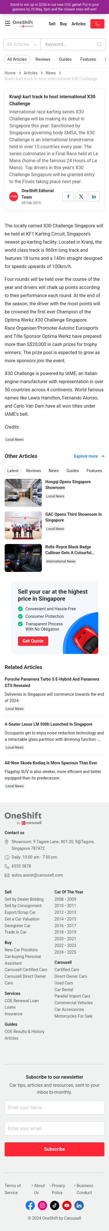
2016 (59, 925)
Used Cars (64, 983)
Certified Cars (67, 969)
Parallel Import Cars (72, 996)
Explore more (89, 456)
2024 (59, 952)
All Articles (22, 44)
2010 (59, 905)
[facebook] (68, 196)
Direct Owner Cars (71, 976)
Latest (13, 470)
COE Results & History (24, 1031)
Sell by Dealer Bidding (24, 899)
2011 (71, 905)
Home (10, 73)
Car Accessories (69, 1009)
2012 (59, 912)
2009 (71, 899)
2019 (71, 932)
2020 (59, 938)
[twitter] (81, 196)
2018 (59, 932)
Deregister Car (18, 925)
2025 (71, 952)
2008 (59, 899)
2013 (71, 912)
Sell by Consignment (23, 905)
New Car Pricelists (21, 950)
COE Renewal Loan (22, 1000)
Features (88, 59)
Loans (10, 1007)
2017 (71, 925)
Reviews (42, 59)
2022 (59, 945)
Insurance (13, 1013)
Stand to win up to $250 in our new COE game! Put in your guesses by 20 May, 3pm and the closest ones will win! (54, 7)
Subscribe (54, 1149)
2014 (59, 919)
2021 (71, 938)
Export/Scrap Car (20, 912)
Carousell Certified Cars (26, 969)
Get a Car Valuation (22, 919)
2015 (71, 919)
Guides (65, 59)
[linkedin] (94, 196)
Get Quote (33, 641)
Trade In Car (15, 932)
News (51, 73)
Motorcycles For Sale (74, 1016)
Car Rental (64, 989)
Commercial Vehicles (74, 1002)
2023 (71, 945)
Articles (31, 73)
